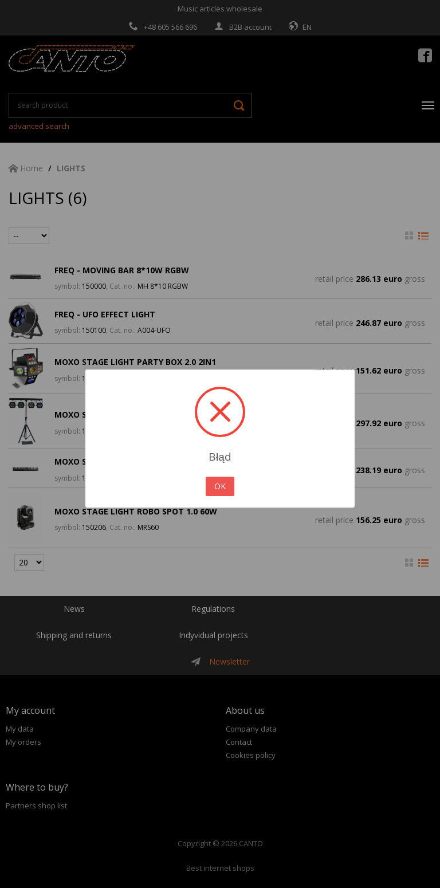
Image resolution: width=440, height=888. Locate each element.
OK (220, 486)
